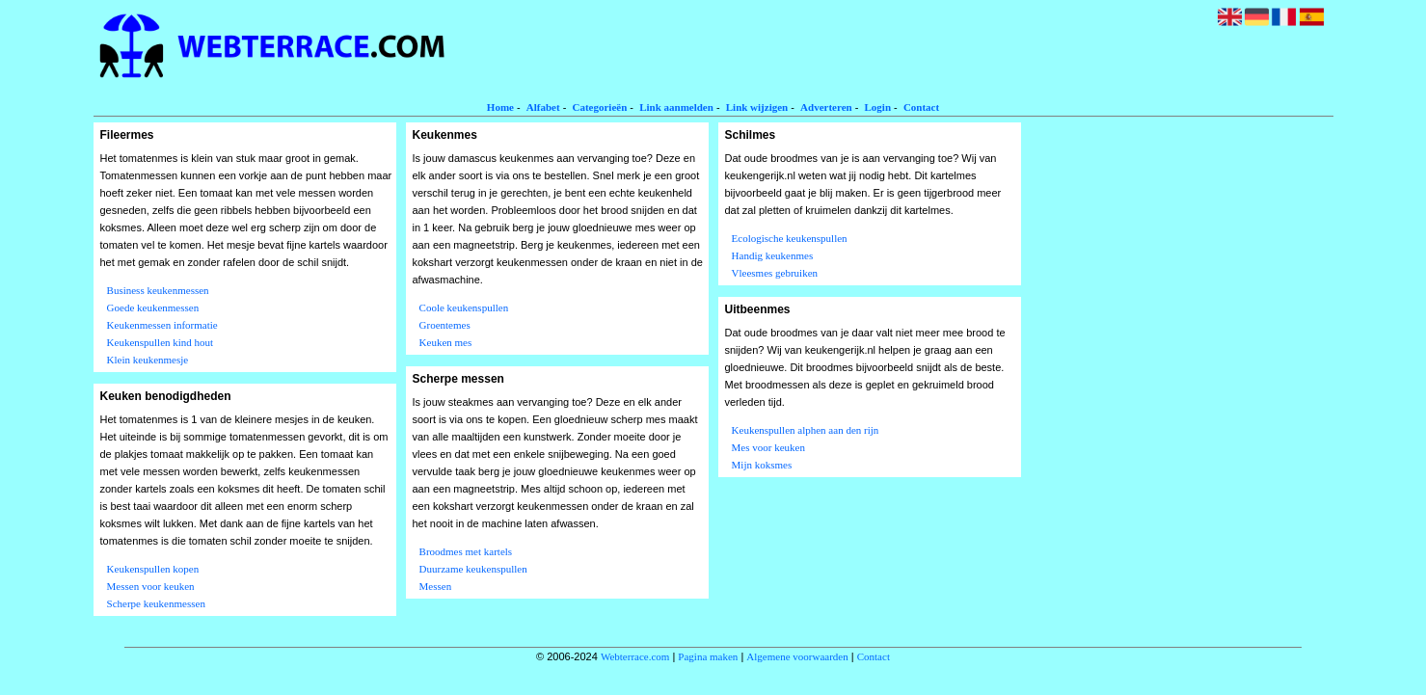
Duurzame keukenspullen (473, 569)
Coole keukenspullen (464, 307)
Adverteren (826, 107)
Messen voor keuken (151, 586)
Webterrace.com (635, 656)
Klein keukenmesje (148, 359)
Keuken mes (445, 342)
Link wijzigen (757, 107)
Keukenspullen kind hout (160, 342)
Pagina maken (708, 656)
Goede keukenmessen (153, 307)
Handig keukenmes (773, 255)
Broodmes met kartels (466, 551)
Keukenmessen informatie (162, 325)
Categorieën (599, 107)
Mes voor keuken (768, 447)
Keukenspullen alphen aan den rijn (805, 430)
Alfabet (543, 107)
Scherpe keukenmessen (156, 603)
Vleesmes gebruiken (775, 273)
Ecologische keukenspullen (790, 238)
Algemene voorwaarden (797, 656)
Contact (921, 107)
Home (500, 107)
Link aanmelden (676, 107)
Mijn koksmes (762, 464)
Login (878, 107)
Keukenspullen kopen (153, 569)
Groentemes (445, 325)
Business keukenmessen (158, 290)
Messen (435, 586)
